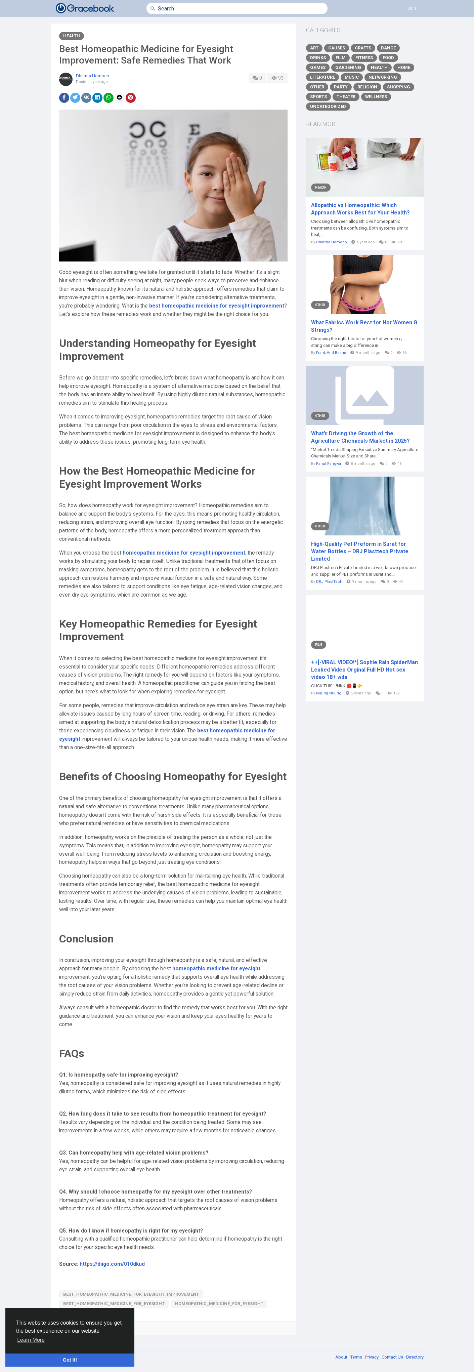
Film (341, 57)
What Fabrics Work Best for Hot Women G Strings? (364, 326)
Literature (322, 77)
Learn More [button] (31, 1340)
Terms (356, 1357)
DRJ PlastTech (329, 581)
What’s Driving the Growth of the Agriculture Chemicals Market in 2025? (360, 437)
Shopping (398, 86)
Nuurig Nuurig (328, 693)
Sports (318, 96)
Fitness (364, 57)
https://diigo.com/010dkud (112, 1264)
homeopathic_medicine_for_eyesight (219, 1303)
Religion (367, 86)
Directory (415, 1357)
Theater (346, 96)
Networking (383, 77)
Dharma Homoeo (92, 75)
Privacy (372, 1357)
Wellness (376, 96)
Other (317, 86)
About (341, 1357)
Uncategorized (328, 106)
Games (318, 67)
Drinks (318, 57)
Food (388, 57)
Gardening (348, 67)
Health (71, 35)
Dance (388, 47)
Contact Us (393, 1357)
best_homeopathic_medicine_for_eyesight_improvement (131, 1294)
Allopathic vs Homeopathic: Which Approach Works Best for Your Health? (360, 209)
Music (352, 77)
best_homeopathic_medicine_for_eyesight (114, 1303)
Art (314, 47)
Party (341, 86)
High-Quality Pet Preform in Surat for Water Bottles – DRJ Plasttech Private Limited (359, 551)
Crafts (363, 47)
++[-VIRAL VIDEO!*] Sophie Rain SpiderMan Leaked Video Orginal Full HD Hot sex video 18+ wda (364, 669)
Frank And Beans (331, 353)
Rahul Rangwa (328, 463)
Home (403, 67)
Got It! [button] (70, 1360)
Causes (336, 47)
